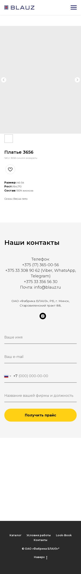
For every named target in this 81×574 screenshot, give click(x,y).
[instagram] (43, 318)
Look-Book (64, 535)
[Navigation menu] (74, 7)
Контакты (40, 540)
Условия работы (39, 535)
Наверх (40, 557)
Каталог (15, 535)
